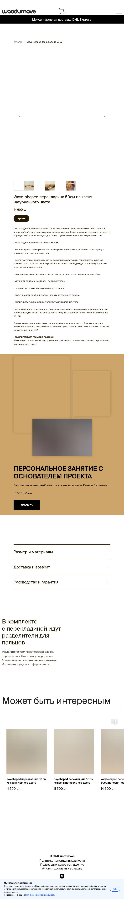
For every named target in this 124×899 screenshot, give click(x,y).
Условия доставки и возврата (62, 868)
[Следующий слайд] (104, 115)
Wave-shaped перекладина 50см (44, 42)
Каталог (18, 42)
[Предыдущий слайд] (19, 115)
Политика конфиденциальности (62, 860)
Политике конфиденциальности (40, 895)
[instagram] (62, 877)
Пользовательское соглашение (62, 864)
